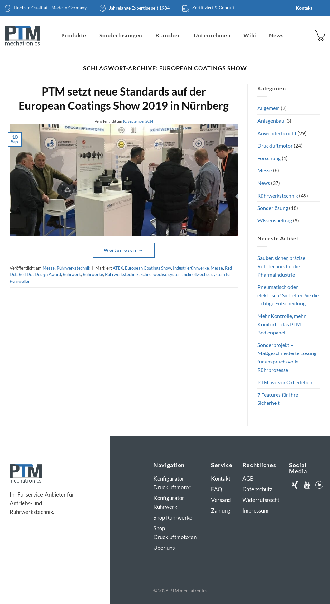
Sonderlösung (272, 208)
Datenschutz (257, 489)
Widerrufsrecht (260, 500)
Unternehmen (212, 35)
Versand (221, 500)
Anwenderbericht (276, 133)
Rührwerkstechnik (73, 268)
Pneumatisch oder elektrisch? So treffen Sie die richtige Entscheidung (288, 295)
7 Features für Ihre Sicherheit (277, 399)
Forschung (269, 158)
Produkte (73, 35)
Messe (49, 268)
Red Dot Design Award (40, 274)
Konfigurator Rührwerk (168, 502)
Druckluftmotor (275, 145)
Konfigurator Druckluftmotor (172, 483)
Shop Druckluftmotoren (175, 532)
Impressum (255, 510)
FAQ (216, 489)
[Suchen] (293, 35)
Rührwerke (93, 274)
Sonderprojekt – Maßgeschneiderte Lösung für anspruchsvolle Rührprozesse (286, 357)
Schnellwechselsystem (161, 274)
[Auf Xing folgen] (294, 485)
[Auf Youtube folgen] (307, 485)
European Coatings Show (148, 268)
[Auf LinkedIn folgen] (319, 485)
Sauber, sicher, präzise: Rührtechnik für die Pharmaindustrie (281, 266)
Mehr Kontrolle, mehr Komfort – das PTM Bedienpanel (281, 324)
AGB (248, 478)
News (276, 35)
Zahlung (220, 510)
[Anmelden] (306, 35)
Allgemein (268, 108)
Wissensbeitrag (274, 220)
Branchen (168, 35)
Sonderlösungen (120, 35)
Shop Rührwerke (172, 517)
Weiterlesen (124, 250)
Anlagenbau (270, 121)
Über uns (164, 547)
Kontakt (304, 8)
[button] (320, 35)
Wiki (249, 35)
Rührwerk (72, 274)
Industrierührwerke (191, 268)
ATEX (118, 268)
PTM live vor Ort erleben (284, 382)
